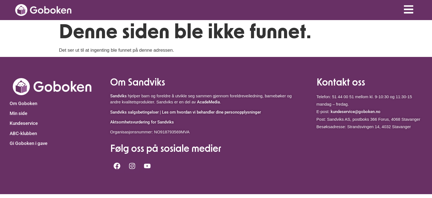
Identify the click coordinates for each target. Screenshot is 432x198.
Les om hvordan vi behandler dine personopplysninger (211, 112)
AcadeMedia (208, 102)
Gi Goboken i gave (28, 143)
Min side (18, 113)
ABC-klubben (23, 133)
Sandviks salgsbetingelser (134, 112)
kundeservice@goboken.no (355, 111)
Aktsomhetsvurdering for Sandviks (142, 122)
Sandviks (118, 96)
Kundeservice (24, 123)
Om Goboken (23, 103)
